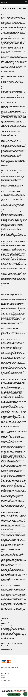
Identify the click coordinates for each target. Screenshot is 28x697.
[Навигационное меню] (26, 2)
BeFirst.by (12, 685)
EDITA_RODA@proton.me (5, 682)
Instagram (3, 677)
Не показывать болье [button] (14, 694)
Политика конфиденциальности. (20, 691)
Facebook (3, 675)
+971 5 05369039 (4, 684)
